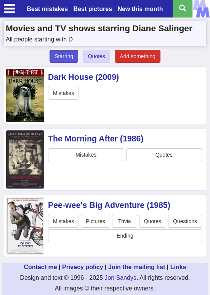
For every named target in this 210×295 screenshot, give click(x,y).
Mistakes (63, 93)
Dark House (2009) (83, 77)
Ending (125, 236)
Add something (137, 56)
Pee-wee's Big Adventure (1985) (109, 205)
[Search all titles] (182, 8)
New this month (140, 9)
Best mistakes (47, 9)
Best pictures (93, 9)
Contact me (40, 267)
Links (178, 267)
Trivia (124, 221)
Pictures (95, 221)
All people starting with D (39, 39)
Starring (64, 56)
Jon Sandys (120, 277)
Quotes (96, 56)
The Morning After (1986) (95, 138)
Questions (185, 221)
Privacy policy (82, 267)
